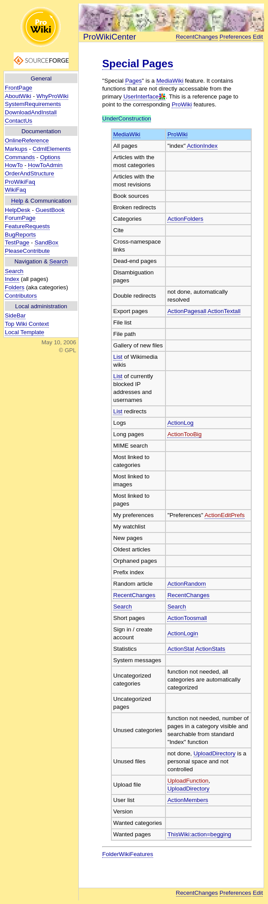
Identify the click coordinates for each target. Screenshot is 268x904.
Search (58, 261)
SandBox (46, 242)
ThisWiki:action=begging (199, 834)
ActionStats (210, 648)
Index (12, 279)
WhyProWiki (53, 96)
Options (50, 157)
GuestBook (50, 210)
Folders (14, 287)
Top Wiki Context (27, 324)
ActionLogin (182, 633)
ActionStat (180, 648)
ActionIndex (202, 145)
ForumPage (20, 218)
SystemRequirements (33, 104)
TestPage (17, 242)
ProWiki (182, 104)
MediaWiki (169, 80)
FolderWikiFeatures (127, 854)
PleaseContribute (27, 251)
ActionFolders (185, 218)
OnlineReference (27, 140)
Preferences (235, 36)
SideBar (15, 315)
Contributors (21, 295)
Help (17, 200)
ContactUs (18, 120)
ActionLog (180, 422)
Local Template (24, 332)
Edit (258, 36)
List (117, 357)
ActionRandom (186, 583)
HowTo (14, 165)
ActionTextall (224, 311)
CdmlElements (52, 149)
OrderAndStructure (29, 173)
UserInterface (140, 96)
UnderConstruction (126, 118)
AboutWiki (18, 96)
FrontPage (18, 87)
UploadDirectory (215, 753)
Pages (133, 80)
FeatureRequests (27, 226)
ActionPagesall (186, 311)
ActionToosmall (187, 618)
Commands (20, 157)
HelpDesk (17, 210)
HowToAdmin (45, 165)
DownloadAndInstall (31, 112)
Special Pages (137, 63)
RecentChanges (197, 36)
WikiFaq (15, 189)
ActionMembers (187, 800)
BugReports (20, 234)
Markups (16, 149)
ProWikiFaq (20, 182)
